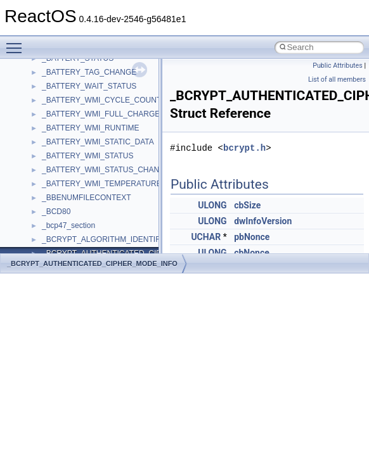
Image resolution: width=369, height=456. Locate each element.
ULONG (212, 205)
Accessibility (62, 242)
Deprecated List (48, 131)
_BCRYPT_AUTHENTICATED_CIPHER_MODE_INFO (92, 263)
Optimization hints (52, 61)
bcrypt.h (244, 148)
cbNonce (251, 253)
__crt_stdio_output (73, 214)
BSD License (43, 89)
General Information (55, 103)
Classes (35, 172)
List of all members (337, 79)
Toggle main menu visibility (17, 42)
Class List (48, 186)
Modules (36, 145)
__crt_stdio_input (71, 200)
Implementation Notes (59, 75)
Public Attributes (338, 65)
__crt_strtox (62, 228)
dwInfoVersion (263, 221)
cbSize (247, 205)
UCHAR (206, 237)
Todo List (37, 117)
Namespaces (44, 159)
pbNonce (251, 237)
